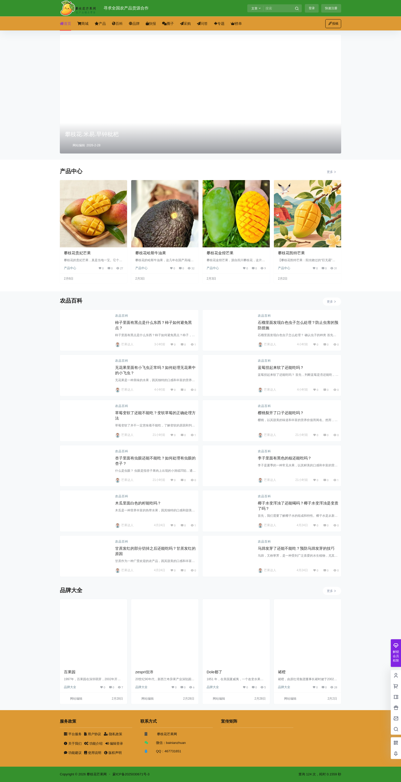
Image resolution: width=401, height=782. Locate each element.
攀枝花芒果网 (96, 774)
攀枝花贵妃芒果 (77, 253)
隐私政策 (113, 734)
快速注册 (331, 8)
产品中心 (70, 268)
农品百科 (121, 315)
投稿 (333, 23)
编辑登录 (114, 743)
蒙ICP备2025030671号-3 (131, 774)
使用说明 (93, 753)
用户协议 (93, 734)
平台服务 (73, 734)
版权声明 (113, 753)
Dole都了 (214, 672)
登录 (312, 8)
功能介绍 (93, 743)
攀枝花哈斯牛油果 (150, 253)
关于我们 (73, 743)
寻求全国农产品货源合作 (126, 8)
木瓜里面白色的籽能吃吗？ (138, 503)
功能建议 (73, 753)
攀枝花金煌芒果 (220, 253)
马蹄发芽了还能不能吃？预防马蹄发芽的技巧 (296, 548)
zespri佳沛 (144, 672)
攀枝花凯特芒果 (291, 253)
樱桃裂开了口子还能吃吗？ (281, 413)
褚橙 (282, 672)
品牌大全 (70, 687)
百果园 (69, 672)
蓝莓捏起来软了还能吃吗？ (281, 367)
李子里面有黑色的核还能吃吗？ (284, 458)
